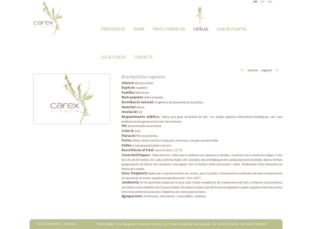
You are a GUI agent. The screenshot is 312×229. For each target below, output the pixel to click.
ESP (262, 1)
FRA (270, 1)
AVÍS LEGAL (70, 224)
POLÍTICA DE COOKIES (49, 224)
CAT (255, 1)
